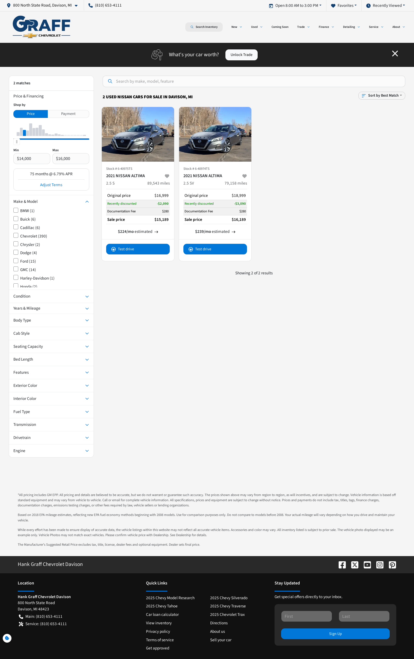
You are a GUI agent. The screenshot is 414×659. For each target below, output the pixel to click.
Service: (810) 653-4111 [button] (43, 624)
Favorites (342, 5)
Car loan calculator (162, 614)
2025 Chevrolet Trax (227, 614)
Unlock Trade (241, 55)
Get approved (157, 648)
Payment (68, 114)
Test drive (122, 249)
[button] (44, 5)
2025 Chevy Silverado (229, 598)
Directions (219, 623)
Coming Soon (280, 27)
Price (31, 114)
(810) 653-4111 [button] (105, 5)
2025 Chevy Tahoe (162, 606)
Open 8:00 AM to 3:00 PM (293, 5)
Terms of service (160, 640)
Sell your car (220, 640)
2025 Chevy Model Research (170, 598)
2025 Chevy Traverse (228, 606)
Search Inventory (204, 27)
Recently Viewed (384, 5)
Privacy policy (158, 631)
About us (217, 631)
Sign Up (335, 634)
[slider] (16, 141)
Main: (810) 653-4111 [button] (40, 616)
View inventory (159, 623)
